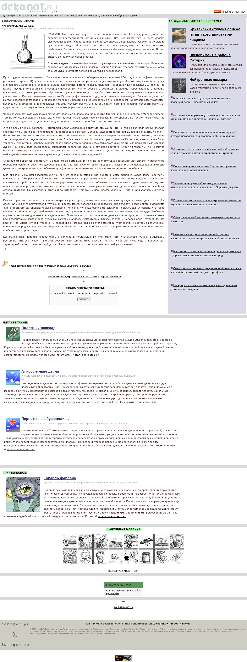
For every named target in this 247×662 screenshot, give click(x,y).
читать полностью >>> (87, 354)
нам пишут (240, 11)
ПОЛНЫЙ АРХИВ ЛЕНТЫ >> (123, 571)
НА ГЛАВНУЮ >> (123, 607)
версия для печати (111, 276)
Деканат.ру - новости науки (171, 623)
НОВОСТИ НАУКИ (24, 21)
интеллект (85, 265)
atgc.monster (112, 593)
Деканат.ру (8, 21)
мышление (72, 265)
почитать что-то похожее (85, 276)
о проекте (228, 11)
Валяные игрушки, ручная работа (123, 590)
